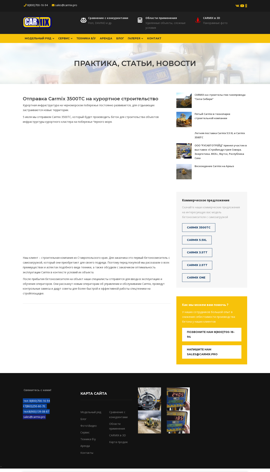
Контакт (175, 40)
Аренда (117, 40)
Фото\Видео (88, 429)
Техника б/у (94, 40)
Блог (134, 40)
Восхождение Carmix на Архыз (214, 169)
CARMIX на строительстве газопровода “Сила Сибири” (220, 100)
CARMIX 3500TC (199, 231)
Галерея (153, 40)
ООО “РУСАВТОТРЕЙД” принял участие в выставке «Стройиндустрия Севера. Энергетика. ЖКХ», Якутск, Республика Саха (221, 155)
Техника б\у (88, 442)
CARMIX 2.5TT (197, 268)
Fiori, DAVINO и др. (100, 23)
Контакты (86, 456)
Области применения (161, 18)
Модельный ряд (41, 40)
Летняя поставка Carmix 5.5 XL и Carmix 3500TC (220, 138)
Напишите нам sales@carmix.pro (202, 355)
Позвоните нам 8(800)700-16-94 (211, 338)
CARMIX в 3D (211, 18)
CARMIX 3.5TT (197, 256)
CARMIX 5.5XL (197, 243)
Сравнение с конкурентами (108, 18)
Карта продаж (118, 445)
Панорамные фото (215, 23)
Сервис (70, 40)
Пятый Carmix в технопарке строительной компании (212, 119)
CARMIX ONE (196, 281)
